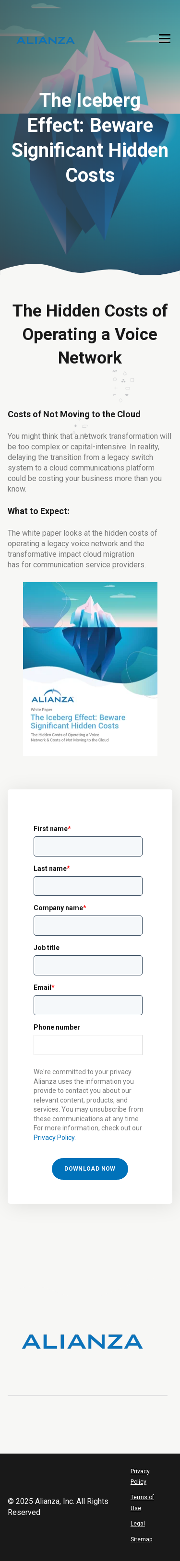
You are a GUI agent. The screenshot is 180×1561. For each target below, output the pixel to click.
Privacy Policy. (55, 1137)
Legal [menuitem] (138, 1523)
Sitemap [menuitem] (141, 1539)
